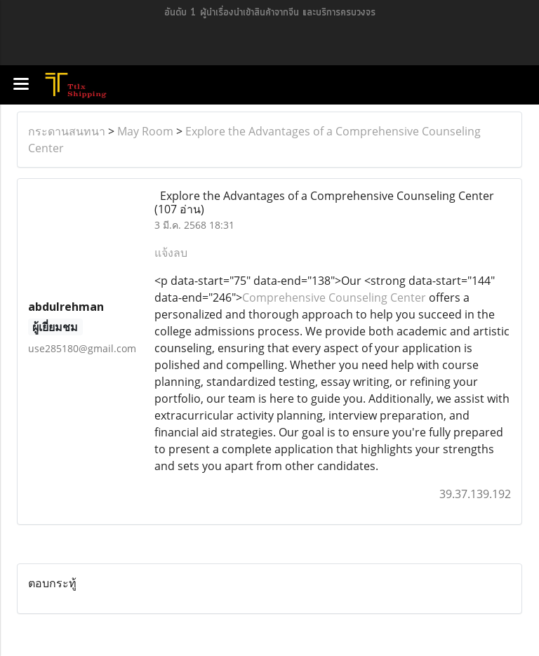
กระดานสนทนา (66, 131)
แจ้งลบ (170, 252)
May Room (145, 131)
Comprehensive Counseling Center (334, 297)
